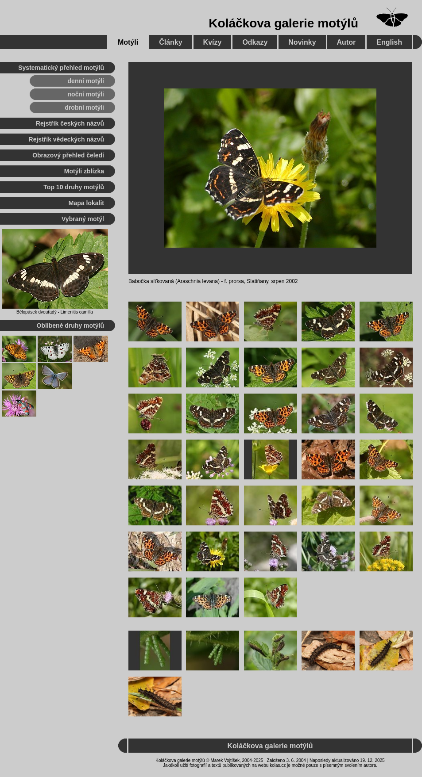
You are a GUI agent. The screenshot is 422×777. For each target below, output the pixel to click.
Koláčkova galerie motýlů (283, 23)
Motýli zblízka (84, 171)
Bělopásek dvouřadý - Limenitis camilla (54, 312)
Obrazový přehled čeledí (68, 155)
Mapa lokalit (86, 203)
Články (170, 42)
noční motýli (86, 94)
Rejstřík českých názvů (70, 123)
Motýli (128, 42)
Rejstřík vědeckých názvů (66, 139)
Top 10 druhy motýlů (73, 187)
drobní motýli (84, 107)
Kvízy (212, 42)
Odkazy (254, 42)
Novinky (302, 42)
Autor (346, 42)
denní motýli (86, 80)
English (389, 42)
